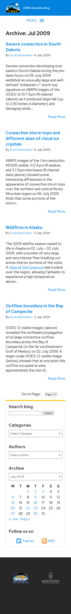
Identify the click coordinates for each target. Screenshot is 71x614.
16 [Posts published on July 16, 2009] (35, 502)
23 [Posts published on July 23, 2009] (35, 508)
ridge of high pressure (26, 267)
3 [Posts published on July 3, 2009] (43, 491)
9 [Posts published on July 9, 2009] (35, 497)
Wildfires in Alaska (24, 227)
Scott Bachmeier (21, 55)
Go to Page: (31, 394)
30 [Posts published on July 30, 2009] (35, 513)
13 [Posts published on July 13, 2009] (12, 502)
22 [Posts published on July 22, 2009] (28, 508)
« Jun (13, 519)
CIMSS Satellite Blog (36, 8)
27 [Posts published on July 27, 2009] (13, 513)
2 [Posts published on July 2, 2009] (35, 491)
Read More (56, 116)
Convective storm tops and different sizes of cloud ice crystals (33, 138)
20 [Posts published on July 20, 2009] (13, 508)
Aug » (25, 519)
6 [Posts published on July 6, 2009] (13, 497)
